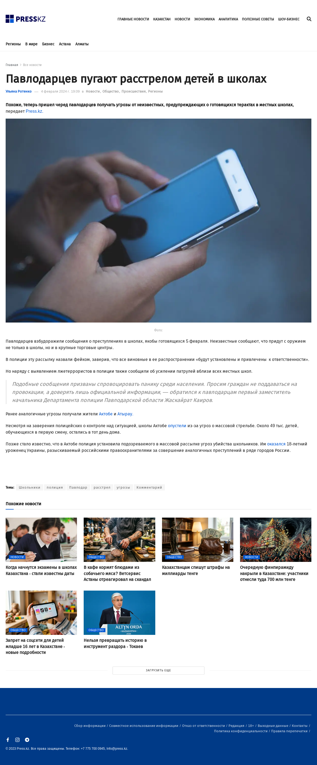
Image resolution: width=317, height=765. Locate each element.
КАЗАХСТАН (162, 19)
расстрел (102, 487)
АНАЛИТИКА (228, 19)
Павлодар (78, 487)
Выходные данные (273, 726)
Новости (93, 91)
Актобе (106, 413)
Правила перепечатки (289, 731)
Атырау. (126, 413)
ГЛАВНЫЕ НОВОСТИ (133, 19)
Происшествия (133, 91)
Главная (12, 65)
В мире (31, 44)
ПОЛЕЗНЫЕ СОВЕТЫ (258, 19)
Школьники (29, 487)
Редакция (236, 726)
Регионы (13, 44)
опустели (177, 425)
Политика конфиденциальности (241, 731)
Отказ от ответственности (204, 726)
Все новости (32, 65)
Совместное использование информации (144, 726)
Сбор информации (90, 726)
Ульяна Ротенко (19, 91)
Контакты (300, 726)
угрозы (123, 487)
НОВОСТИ (182, 19)
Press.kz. (35, 111)
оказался (276, 443)
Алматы (82, 44)
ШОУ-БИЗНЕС (288, 19)
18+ (251, 726)
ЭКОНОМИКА (204, 19)
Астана (65, 44)
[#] (26, 17)
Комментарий (149, 487)
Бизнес (48, 44)
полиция (55, 487)
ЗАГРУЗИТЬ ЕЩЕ (158, 670)
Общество (111, 91)
